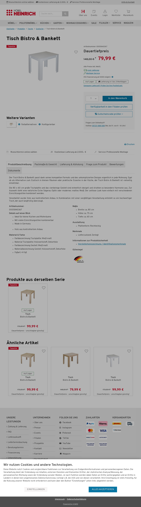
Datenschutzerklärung (76, 499)
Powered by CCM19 (70, 504)
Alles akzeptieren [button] (103, 489)
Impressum (60, 499)
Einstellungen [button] (36, 489)
